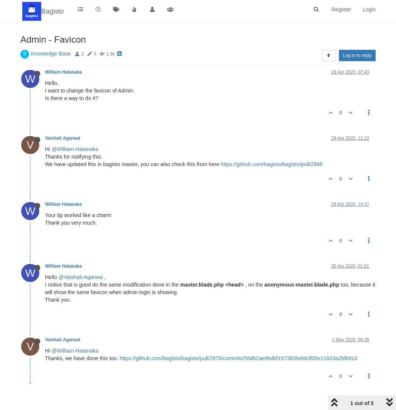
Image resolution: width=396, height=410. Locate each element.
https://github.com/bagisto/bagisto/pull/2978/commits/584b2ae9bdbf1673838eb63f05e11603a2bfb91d (238, 358)
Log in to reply (357, 55)
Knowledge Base (51, 54)
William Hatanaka (63, 72)
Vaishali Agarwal (62, 138)
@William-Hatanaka (74, 149)
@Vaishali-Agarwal (81, 277)
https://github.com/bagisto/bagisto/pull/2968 (271, 164)
